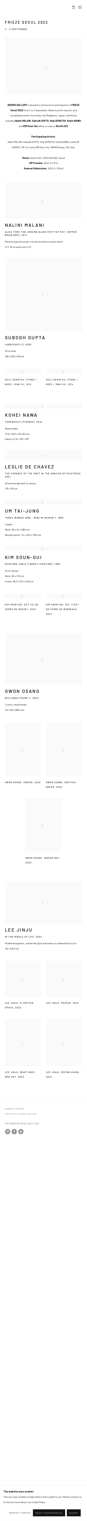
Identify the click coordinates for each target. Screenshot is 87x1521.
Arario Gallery (15, 7)
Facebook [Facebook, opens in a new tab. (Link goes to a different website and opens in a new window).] (14, 1131)
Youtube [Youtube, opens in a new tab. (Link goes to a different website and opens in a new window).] (20, 1131)
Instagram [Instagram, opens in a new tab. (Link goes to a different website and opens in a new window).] (7, 1131)
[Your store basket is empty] (73, 7)
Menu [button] (79, 7)
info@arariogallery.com (22, 1123)
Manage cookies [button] (14, 1109)
